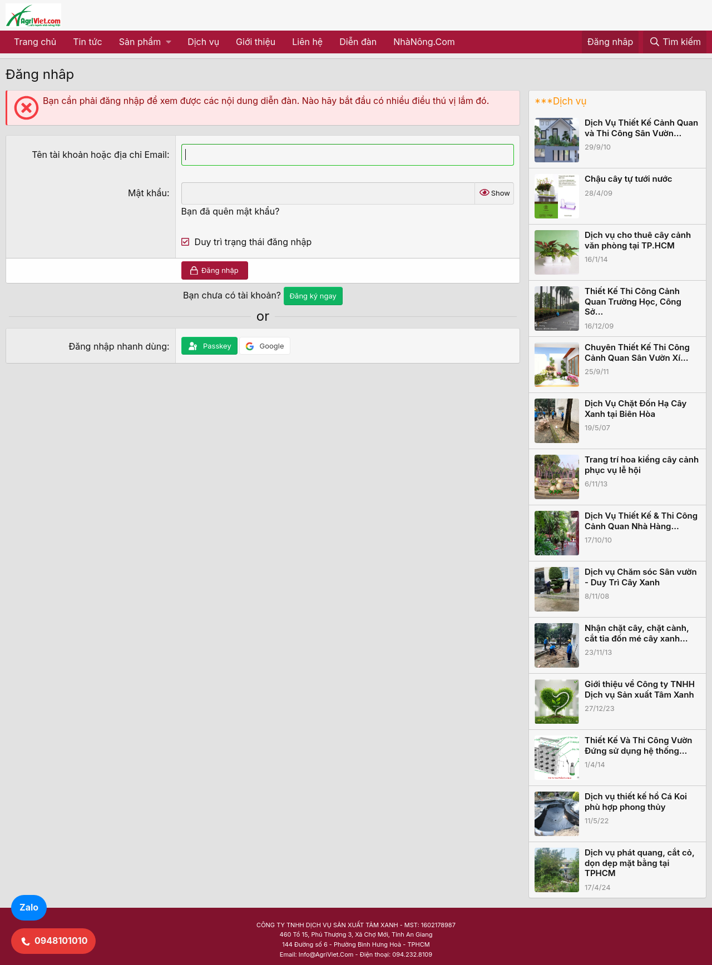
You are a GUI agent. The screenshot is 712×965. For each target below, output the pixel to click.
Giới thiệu (255, 41)
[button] (145, 42)
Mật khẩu (147, 192)
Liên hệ (307, 41)
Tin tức (87, 41)
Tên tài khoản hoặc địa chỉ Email (99, 154)
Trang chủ (35, 41)
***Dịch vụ (560, 101)
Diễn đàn (358, 41)
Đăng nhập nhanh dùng (117, 346)
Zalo (28, 907)
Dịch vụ (203, 41)
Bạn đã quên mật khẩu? (230, 211)
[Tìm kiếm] (674, 42)
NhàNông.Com (424, 41)
